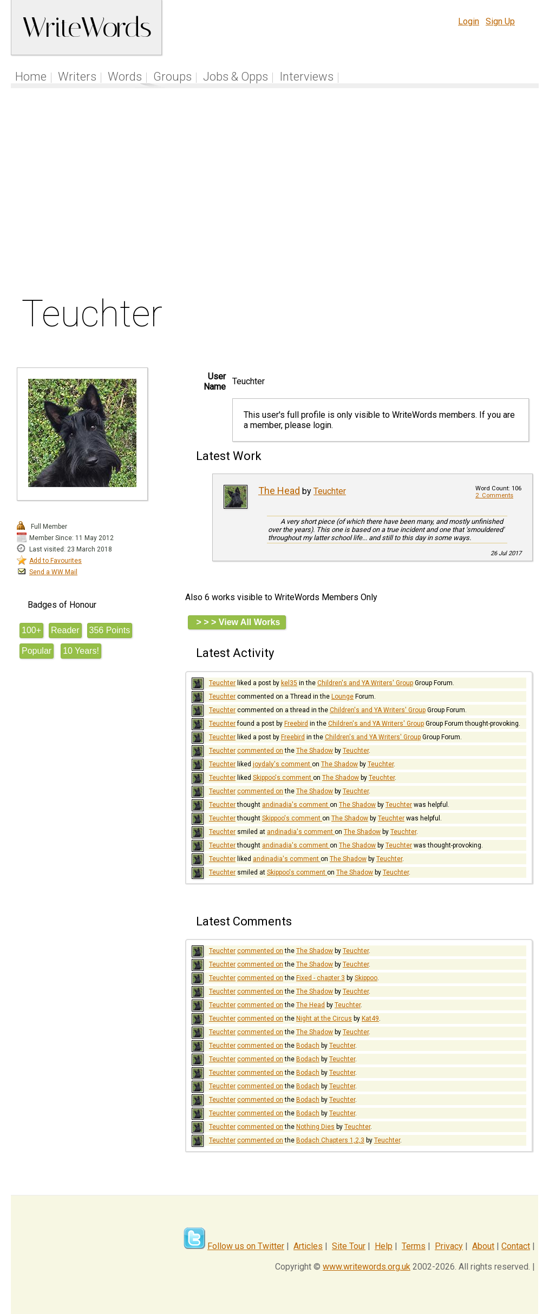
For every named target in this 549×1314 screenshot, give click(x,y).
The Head (279, 490)
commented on (260, 750)
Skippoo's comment (283, 777)
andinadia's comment (296, 805)
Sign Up (500, 21)
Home (31, 76)
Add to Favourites (55, 560)
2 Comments (494, 495)
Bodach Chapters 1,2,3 (330, 1140)
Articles (308, 1246)
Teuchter (329, 491)
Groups (172, 76)
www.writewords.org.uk (366, 1267)
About (483, 1246)
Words (125, 76)
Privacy (449, 1246)
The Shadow (314, 750)
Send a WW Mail (53, 572)
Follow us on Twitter (245, 1246)
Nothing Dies (315, 1127)
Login (468, 21)
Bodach (307, 1045)
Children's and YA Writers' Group (365, 683)
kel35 (289, 683)
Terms (414, 1246)
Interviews (306, 76)
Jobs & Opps (235, 76)
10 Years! (81, 650)
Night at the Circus (324, 1018)
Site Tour (348, 1246)
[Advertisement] (275, 194)
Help (384, 1246)
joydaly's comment (282, 764)
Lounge (342, 696)
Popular (36, 650)
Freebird (296, 723)
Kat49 (370, 1018)
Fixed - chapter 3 (320, 978)
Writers (77, 76)
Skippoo (366, 978)
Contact (515, 1246)
